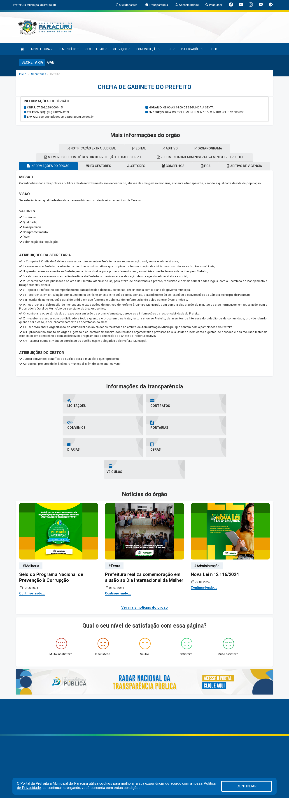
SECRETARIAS (96, 49)
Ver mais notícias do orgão (144, 572)
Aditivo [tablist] (248, 157)
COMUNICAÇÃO (148, 49)
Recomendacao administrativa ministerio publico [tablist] (77, 157)
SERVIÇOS (121, 49)
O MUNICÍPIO (69, 49)
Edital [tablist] (214, 157)
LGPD (213, 49)
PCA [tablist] (237, 174)
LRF (171, 49)
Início (22, 74)
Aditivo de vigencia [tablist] (87, 165)
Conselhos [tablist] (201, 174)
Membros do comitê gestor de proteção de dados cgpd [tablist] (172, 165)
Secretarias (38, 74)
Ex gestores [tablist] (121, 174)
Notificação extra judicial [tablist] (164, 157)
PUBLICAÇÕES (192, 49)
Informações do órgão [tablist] (69, 174)
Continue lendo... (32, 558)
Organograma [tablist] (144, 148)
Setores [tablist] (162, 174)
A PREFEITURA (41, 49)
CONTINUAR (246, 786)
